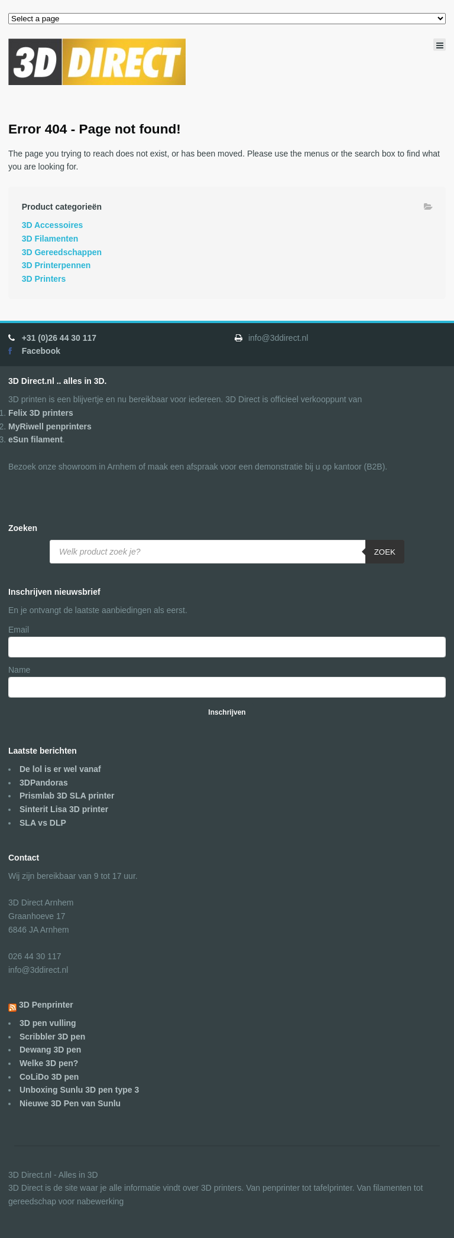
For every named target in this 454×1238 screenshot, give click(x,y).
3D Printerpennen (56, 265)
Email (18, 629)
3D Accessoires (52, 225)
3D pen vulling (48, 1023)
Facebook (41, 351)
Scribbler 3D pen (52, 1036)
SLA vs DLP (43, 822)
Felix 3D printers (40, 413)
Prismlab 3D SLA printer (67, 795)
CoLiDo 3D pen (49, 1076)
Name (19, 670)
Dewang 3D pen (50, 1049)
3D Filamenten (50, 238)
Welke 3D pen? (49, 1063)
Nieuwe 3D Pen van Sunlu (70, 1103)
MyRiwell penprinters (50, 426)
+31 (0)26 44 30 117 (59, 338)
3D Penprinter (46, 1004)
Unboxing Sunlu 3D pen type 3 (79, 1089)
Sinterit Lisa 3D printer (64, 809)
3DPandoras (44, 782)
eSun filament (35, 439)
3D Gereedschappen (62, 252)
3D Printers (44, 279)
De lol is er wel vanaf (60, 769)
